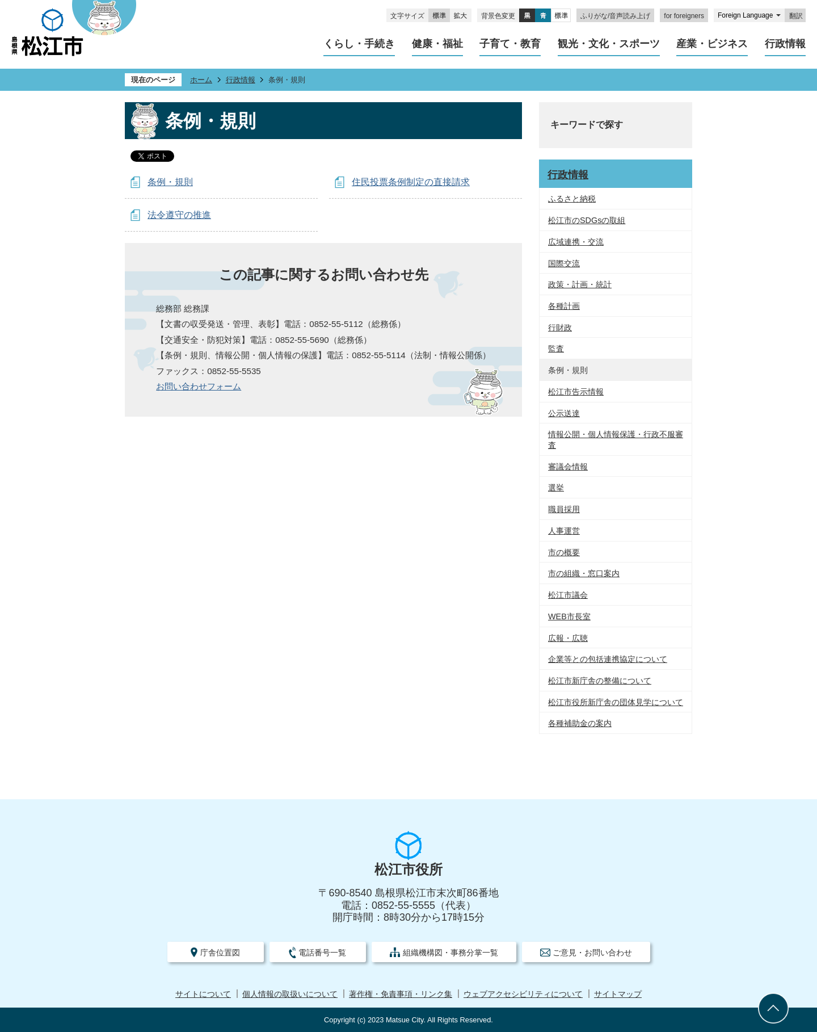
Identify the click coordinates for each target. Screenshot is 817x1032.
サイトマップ (618, 994)
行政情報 (240, 79)
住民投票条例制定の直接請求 (411, 182)
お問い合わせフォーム (198, 386)
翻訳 (796, 16)
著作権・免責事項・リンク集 (400, 994)
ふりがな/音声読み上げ (615, 16)
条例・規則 (170, 182)
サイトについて (203, 994)
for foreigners (684, 16)
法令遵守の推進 (179, 215)
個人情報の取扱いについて (290, 994)
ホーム (201, 79)
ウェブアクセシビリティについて (523, 994)
